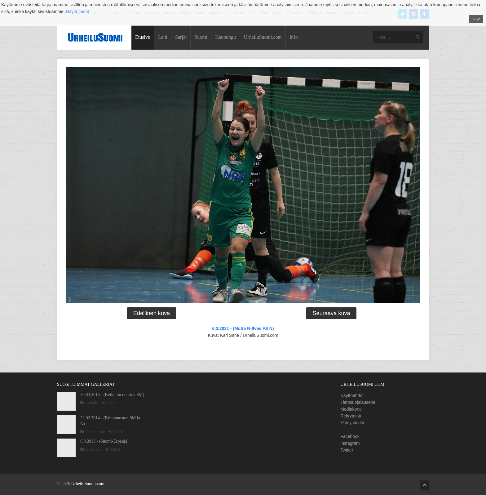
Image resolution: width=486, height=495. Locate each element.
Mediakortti (350, 409)
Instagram (350, 443)
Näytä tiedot (77, 11)
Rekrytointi (350, 415)
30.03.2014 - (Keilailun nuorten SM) (112, 394)
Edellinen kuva (151, 313)
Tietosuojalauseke (357, 402)
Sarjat (181, 37)
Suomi (200, 37)
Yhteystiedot (352, 422)
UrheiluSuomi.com (263, 37)
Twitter (346, 450)
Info (293, 37)
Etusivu (142, 37)
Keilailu (91, 402)
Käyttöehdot (352, 395)
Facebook (349, 436)
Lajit (162, 37)
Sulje (476, 19)
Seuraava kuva (331, 313)
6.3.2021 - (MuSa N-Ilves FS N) (243, 328)
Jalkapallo (93, 449)
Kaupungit (225, 37)
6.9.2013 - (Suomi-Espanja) (104, 441)
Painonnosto (95, 431)
